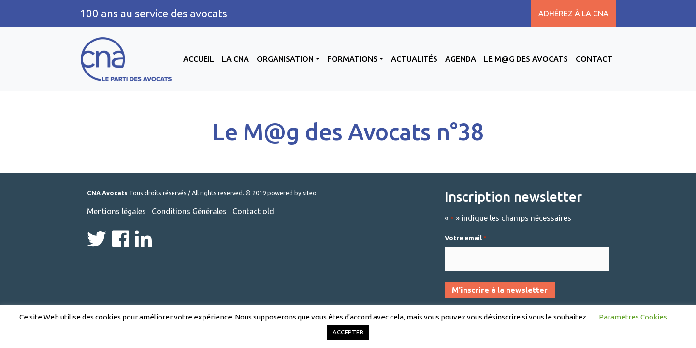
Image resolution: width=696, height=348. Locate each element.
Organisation (285, 59)
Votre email (466, 238)
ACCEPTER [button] (348, 332)
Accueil (198, 59)
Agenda (460, 59)
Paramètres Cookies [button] (633, 317)
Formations (352, 59)
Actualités (414, 59)
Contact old (253, 211)
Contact (594, 59)
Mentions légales (116, 211)
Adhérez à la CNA (573, 13)
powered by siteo (292, 192)
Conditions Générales (189, 211)
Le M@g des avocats (526, 59)
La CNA (235, 59)
